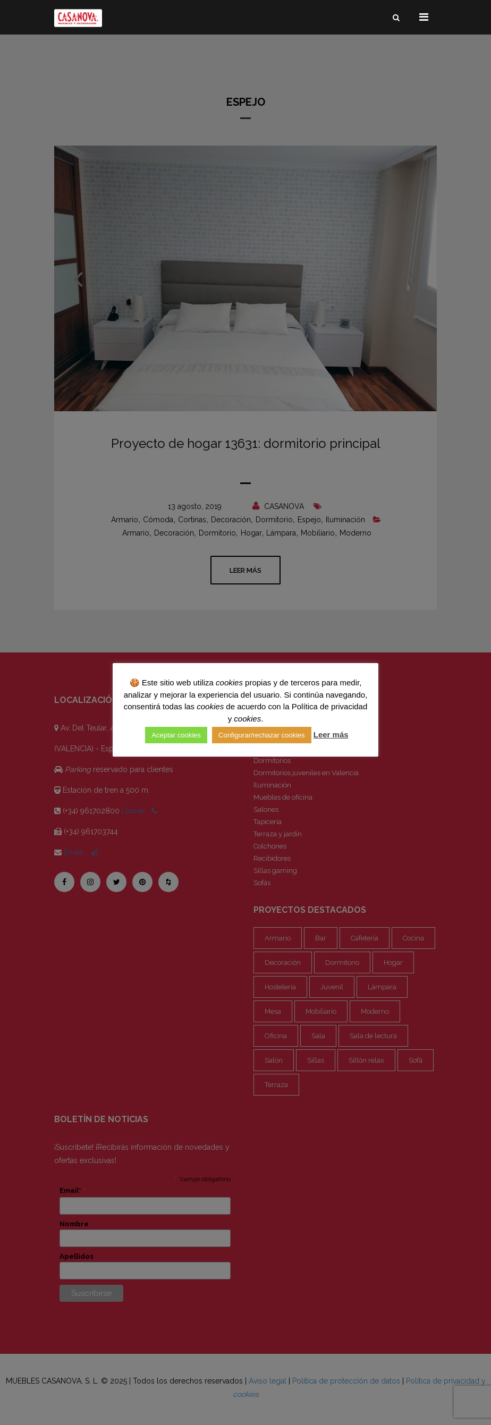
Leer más (331, 734)
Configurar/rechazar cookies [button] (261, 735)
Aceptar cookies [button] (176, 735)
